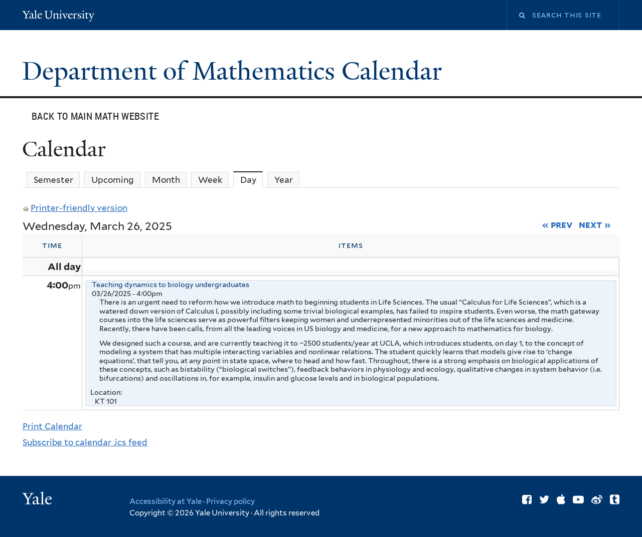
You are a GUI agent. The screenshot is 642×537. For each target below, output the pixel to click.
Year (283, 180)
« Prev (557, 224)
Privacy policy (230, 501)
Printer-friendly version (75, 208)
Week (210, 180)
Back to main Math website (95, 116)
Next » (594, 224)
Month (166, 180)
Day (251, 179)
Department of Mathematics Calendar (235, 71)
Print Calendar (52, 426)
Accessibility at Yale (165, 501)
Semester (53, 180)
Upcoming (112, 180)
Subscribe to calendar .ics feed (85, 442)
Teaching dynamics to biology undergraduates (170, 285)
